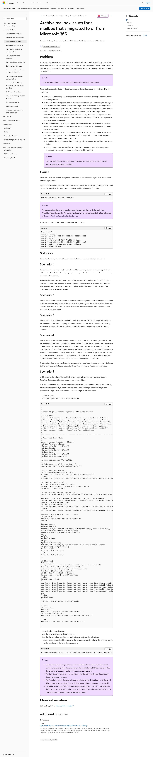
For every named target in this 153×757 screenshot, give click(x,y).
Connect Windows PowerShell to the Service (61, 216)
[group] (76, 517)
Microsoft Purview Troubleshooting (57, 16)
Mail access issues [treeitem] (12, 106)
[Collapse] (26, 14)
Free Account (145, 9)
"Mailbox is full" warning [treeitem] (13, 34)
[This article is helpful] (143, 35)
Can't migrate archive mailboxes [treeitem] (13, 57)
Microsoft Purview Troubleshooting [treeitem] (10, 24)
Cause (129, 23)
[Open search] (143, 3)
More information (133, 28)
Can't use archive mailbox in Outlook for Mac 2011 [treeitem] (15, 71)
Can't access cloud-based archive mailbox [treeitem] (14, 77)
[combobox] (15, 18)
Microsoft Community (64, 706)
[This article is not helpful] (146, 35)
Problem (130, 20)
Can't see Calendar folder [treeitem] (14, 66)
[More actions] (111, 16)
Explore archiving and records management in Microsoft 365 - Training (63, 726)
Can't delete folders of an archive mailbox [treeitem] (14, 50)
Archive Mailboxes (78, 16)
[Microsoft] (4, 2)
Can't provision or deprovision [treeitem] (16, 62)
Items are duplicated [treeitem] (12, 102)
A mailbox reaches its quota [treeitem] (15, 38)
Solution (130, 25)
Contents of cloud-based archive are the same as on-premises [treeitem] (15, 85)
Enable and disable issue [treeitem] (14, 92)
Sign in (148, 3)
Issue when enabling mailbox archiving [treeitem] (15, 97)
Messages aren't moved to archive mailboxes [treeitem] (14, 111)
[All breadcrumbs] (42, 16)
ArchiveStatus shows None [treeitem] (14, 45)
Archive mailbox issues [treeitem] (13, 41)
